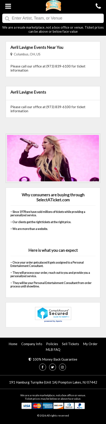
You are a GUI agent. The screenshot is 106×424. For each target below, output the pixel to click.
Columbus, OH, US (25, 54)
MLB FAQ (53, 349)
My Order (90, 344)
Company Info (31, 344)
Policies (52, 344)
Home (13, 344)
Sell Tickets (70, 344)
